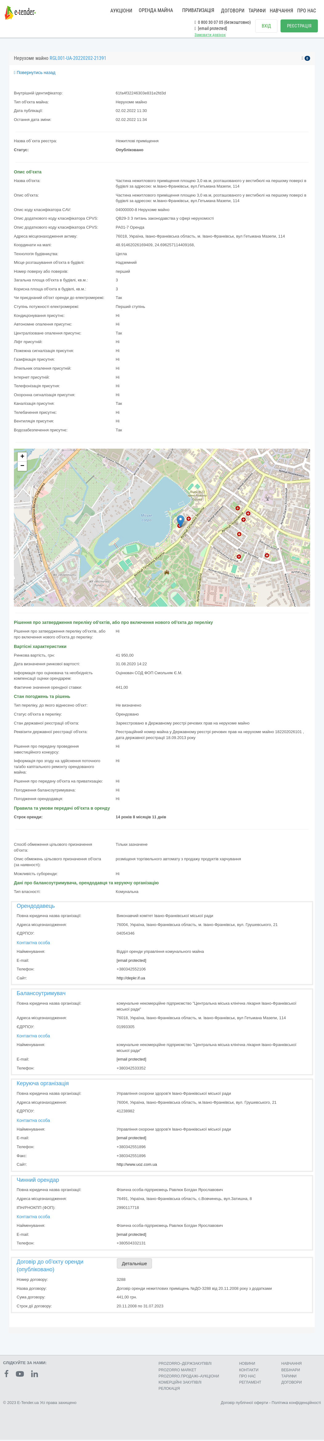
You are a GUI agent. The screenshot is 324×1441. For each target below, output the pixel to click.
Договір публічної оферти (244, 1404)
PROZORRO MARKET (177, 1371)
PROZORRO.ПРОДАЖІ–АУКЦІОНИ (188, 1377)
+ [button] (22, 458)
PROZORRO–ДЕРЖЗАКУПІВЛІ (184, 1365)
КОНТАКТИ (249, 1371)
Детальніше (134, 1264)
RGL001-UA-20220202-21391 (78, 60)
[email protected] (131, 961)
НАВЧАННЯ (281, 11)
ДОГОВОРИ (232, 11)
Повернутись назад (34, 74)
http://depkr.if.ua (131, 979)
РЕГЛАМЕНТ (250, 1383)
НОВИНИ (247, 1365)
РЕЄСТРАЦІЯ (299, 26)
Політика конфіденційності (296, 1404)
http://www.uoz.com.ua (137, 1166)
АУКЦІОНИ (121, 11)
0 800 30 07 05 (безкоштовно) (223, 22)
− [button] (22, 467)
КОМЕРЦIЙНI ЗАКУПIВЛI (179, 1383)
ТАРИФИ (257, 11)
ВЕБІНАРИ (290, 1371)
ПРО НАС (306, 11)
